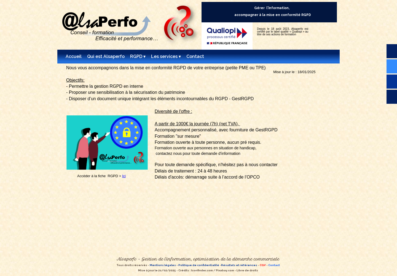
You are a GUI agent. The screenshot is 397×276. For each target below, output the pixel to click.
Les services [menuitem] (166, 57)
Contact (274, 265)
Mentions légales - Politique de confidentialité (184, 265)
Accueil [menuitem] (74, 56)
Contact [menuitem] (195, 56)
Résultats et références (239, 265)
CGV (263, 265)
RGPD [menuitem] (138, 57)
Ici (124, 176)
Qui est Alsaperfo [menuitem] (106, 56)
